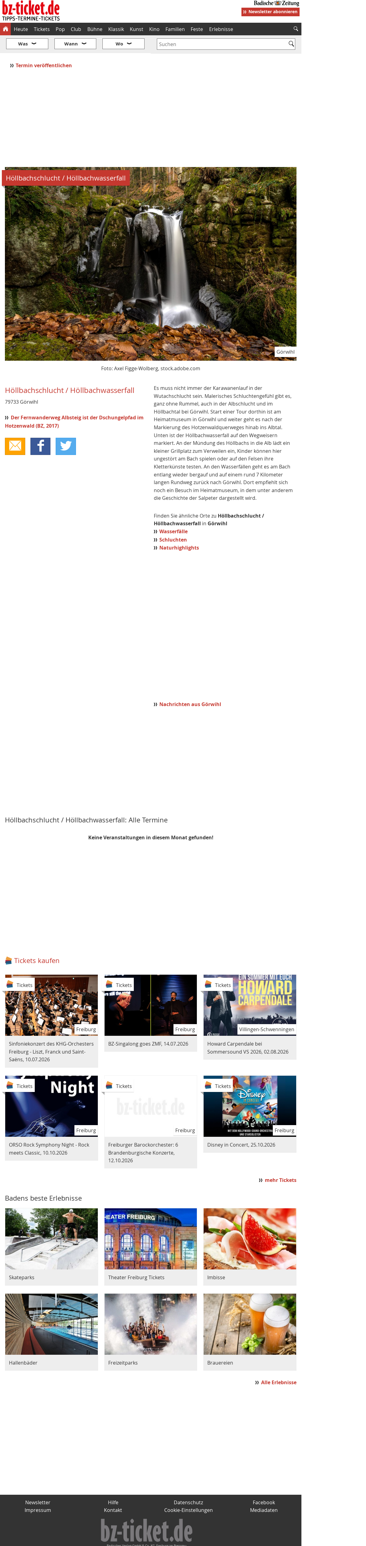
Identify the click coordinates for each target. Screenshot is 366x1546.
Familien (175, 29)
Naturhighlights (179, 529)
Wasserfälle (173, 513)
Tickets (42, 29)
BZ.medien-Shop (227, 1539)
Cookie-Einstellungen (188, 1492)
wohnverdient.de (182, 1539)
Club (76, 29)
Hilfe (113, 1484)
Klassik (116, 29)
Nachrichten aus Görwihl (190, 685)
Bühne (94, 29)
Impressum (38, 1492)
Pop (60, 29)
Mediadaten (264, 1492)
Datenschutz (188, 1484)
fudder (149, 1539)
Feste (197, 29)
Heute (21, 29)
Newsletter (37, 1484)
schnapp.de (121, 1539)
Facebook (264, 1484)
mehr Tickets (280, 1162)
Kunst (136, 29)
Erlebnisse (221, 29)
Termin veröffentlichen (44, 47)
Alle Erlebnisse (278, 1364)
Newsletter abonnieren (273, 11)
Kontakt (113, 1492)
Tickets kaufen (37, 942)
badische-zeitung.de (79, 1539)
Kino (154, 29)
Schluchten (173, 521)
